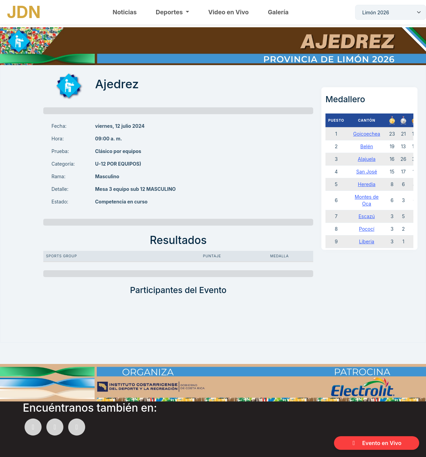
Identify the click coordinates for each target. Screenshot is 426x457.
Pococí (366, 229)
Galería (278, 12)
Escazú (367, 216)
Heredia (367, 184)
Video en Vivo (228, 12)
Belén (366, 146)
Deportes (170, 12)
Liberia (367, 241)
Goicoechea (366, 134)
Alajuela (367, 159)
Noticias (125, 12)
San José (366, 171)
